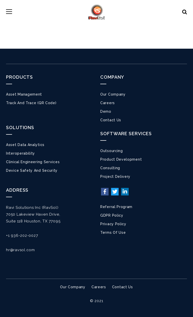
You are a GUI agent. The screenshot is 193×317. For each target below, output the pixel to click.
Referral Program (116, 207)
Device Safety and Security (32, 170)
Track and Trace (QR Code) (31, 103)
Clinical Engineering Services (33, 162)
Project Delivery (115, 177)
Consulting (110, 168)
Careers (107, 103)
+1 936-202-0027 (22, 235)
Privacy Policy (113, 224)
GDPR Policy (111, 215)
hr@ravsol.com (20, 250)
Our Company (113, 94)
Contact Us (110, 120)
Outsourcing (111, 151)
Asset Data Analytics (25, 145)
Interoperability (20, 153)
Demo (105, 111)
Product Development (121, 159)
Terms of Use (113, 232)
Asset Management (24, 94)
